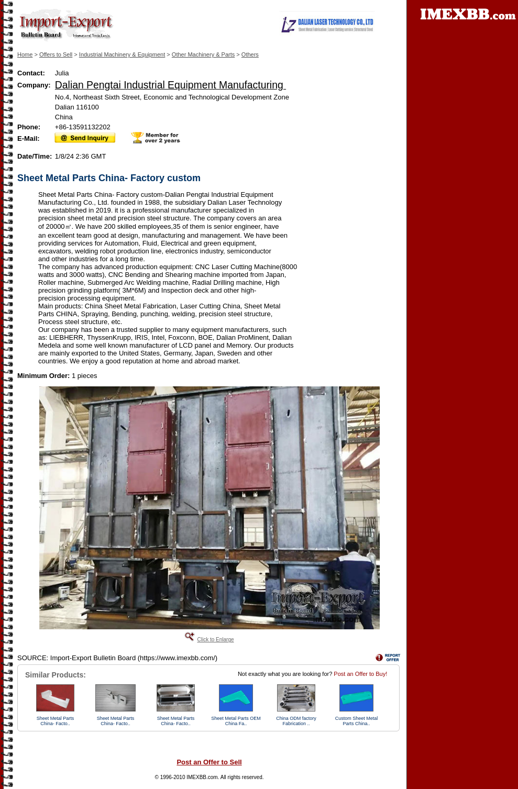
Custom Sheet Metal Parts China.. (356, 721)
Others (250, 54)
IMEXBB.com (201, 777)
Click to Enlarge (215, 639)
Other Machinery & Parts (203, 54)
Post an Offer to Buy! (360, 674)
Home (24, 54)
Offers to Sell (55, 54)
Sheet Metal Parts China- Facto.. (55, 721)
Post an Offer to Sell (209, 762)
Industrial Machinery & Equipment (122, 54)
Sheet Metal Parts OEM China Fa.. (236, 721)
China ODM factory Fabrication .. (296, 721)
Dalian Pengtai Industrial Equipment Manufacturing (170, 85)
